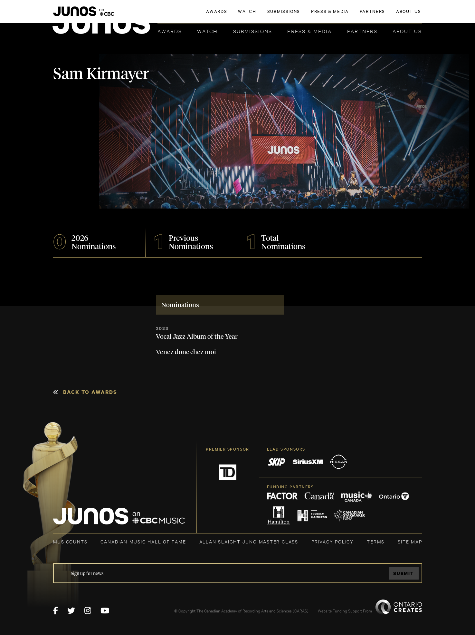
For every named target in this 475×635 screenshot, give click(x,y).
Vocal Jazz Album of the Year (197, 337)
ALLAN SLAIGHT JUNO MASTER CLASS (248, 541)
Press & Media (309, 30)
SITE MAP (410, 541)
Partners (362, 30)
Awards (169, 30)
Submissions (252, 30)
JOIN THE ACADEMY (332, 15)
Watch (207, 30)
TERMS (376, 541)
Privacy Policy (332, 541)
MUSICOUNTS (70, 541)
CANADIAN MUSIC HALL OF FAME (143, 541)
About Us (407, 30)
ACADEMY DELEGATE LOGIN (391, 15)
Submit (403, 573)
